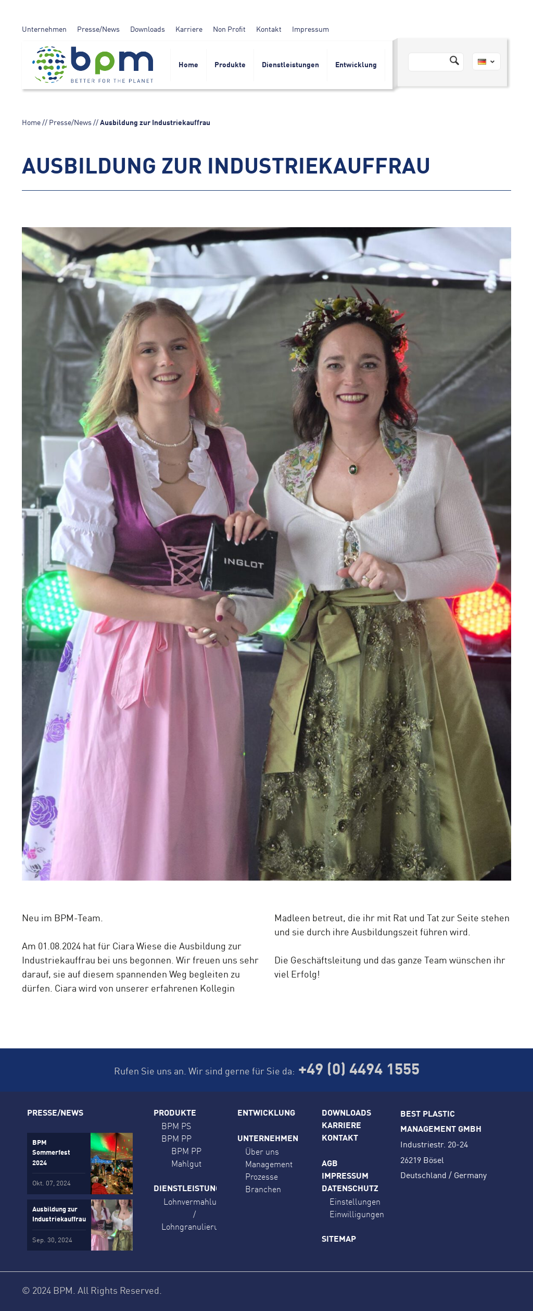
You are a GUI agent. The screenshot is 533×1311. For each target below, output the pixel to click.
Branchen (263, 1189)
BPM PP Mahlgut (186, 1157)
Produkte (230, 65)
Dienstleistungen (290, 65)
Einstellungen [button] (354, 1201)
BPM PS (176, 1126)
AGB (330, 1164)
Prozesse (261, 1176)
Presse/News (98, 29)
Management (269, 1164)
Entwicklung (356, 65)
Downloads (147, 29)
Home (188, 65)
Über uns (262, 1151)
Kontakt (269, 29)
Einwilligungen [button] (356, 1214)
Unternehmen (44, 29)
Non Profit (229, 29)
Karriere (188, 29)
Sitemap (339, 1239)
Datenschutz (350, 1189)
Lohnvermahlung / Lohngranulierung (194, 1214)
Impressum (310, 29)
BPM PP (176, 1138)
